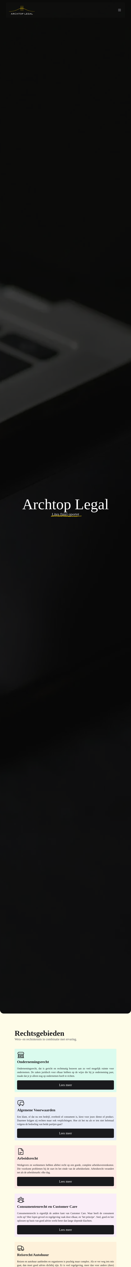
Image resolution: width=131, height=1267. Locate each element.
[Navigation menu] (119, 10)
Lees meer (65, 1085)
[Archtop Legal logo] (22, 10)
